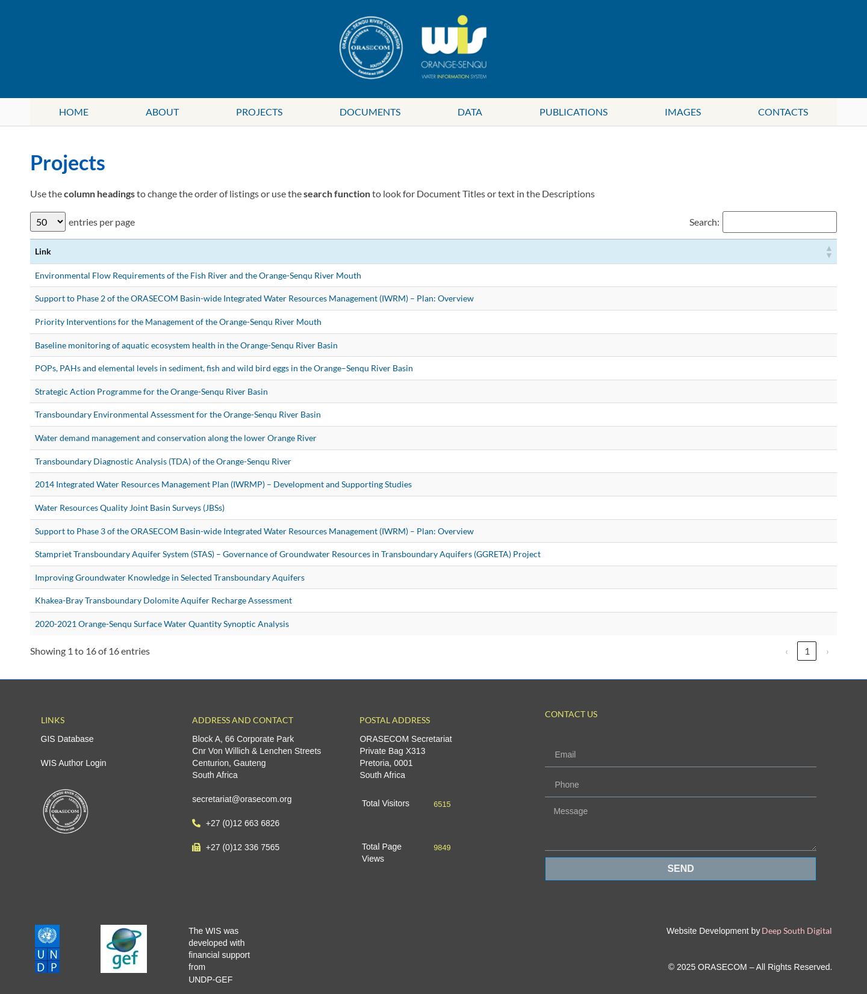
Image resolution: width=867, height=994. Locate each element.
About (162, 111)
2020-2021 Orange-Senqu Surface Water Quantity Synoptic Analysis (162, 624)
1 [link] (807, 650)
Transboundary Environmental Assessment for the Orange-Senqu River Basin (178, 414)
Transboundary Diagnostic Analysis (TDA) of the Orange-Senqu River (163, 461)
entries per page (102, 222)
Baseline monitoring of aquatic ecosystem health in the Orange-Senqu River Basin (186, 345)
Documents (370, 111)
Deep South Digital (796, 930)
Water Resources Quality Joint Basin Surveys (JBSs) (130, 507)
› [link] (827, 650)
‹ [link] (786, 650)
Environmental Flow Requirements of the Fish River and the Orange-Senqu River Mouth (198, 275)
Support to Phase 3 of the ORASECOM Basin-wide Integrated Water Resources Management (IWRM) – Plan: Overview (254, 531)
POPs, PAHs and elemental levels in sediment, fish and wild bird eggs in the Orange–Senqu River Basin (224, 368)
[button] (828, 251)
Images (683, 111)
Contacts (783, 111)
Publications (573, 111)
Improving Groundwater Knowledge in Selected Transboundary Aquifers (170, 577)
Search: (704, 222)
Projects (259, 111)
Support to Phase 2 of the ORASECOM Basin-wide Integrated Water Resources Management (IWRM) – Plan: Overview (254, 298)
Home (74, 111)
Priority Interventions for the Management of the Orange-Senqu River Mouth (178, 321)
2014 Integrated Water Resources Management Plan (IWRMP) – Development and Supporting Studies (223, 484)
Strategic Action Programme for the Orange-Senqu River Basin (151, 391)
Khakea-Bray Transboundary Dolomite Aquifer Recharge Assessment (163, 600)
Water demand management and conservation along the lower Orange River (176, 438)
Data (470, 111)
